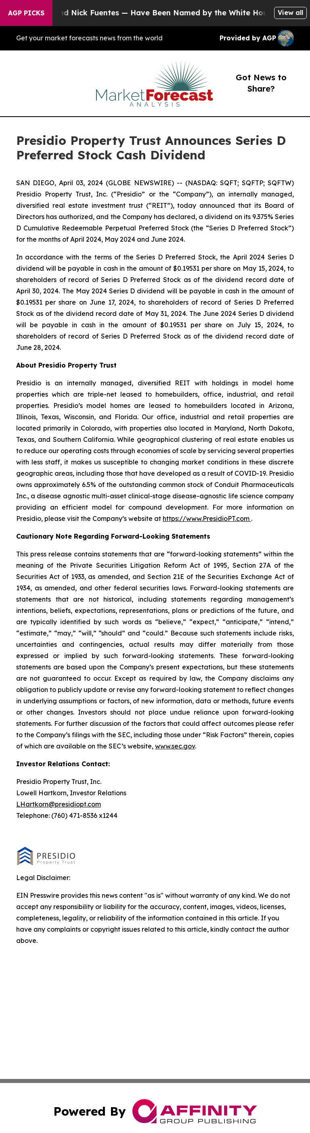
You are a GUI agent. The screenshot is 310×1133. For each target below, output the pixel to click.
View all (290, 12)
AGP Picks (26, 13)
